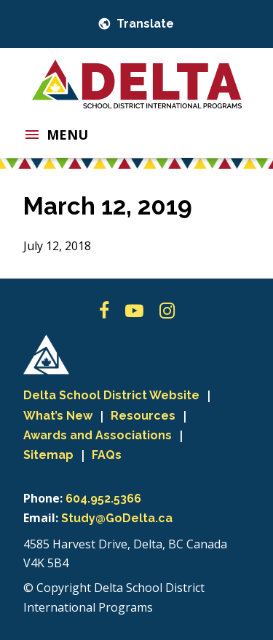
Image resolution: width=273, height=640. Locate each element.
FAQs (107, 455)
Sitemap (48, 455)
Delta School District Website (111, 395)
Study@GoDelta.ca (117, 518)
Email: (40, 518)
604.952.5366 (103, 498)
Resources (143, 416)
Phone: (43, 498)
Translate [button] (144, 24)
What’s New (57, 416)
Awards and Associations (97, 435)
